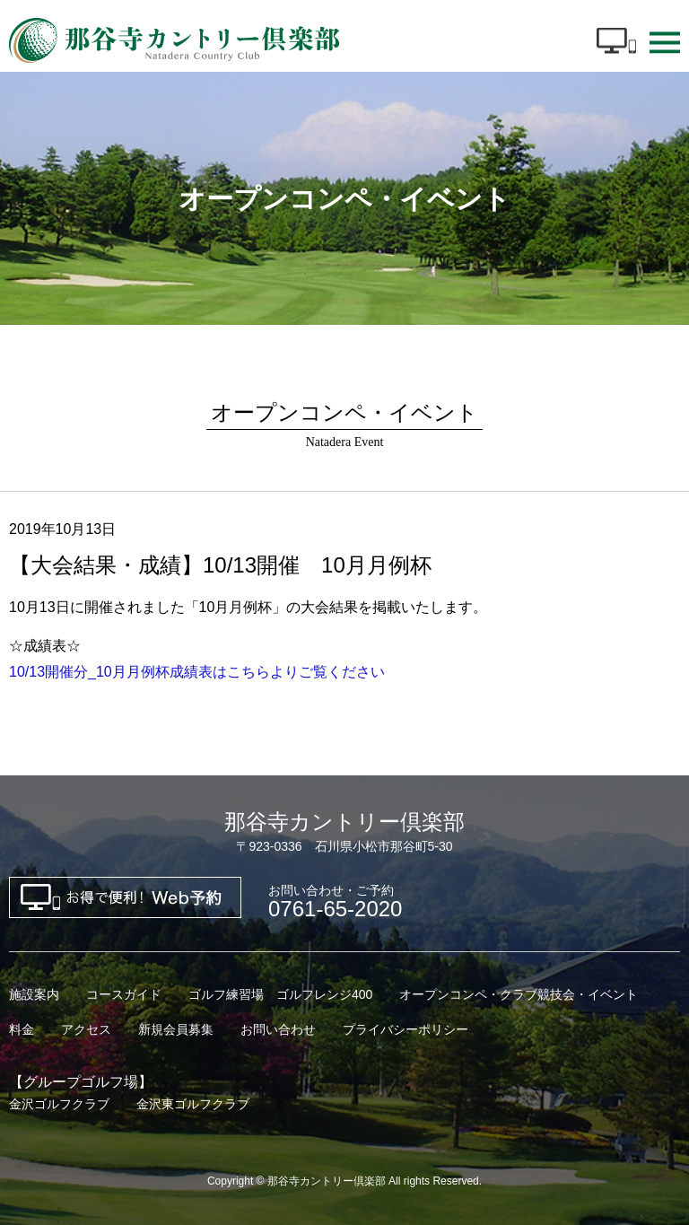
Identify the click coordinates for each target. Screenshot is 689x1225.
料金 (21, 1029)
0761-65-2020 (335, 902)
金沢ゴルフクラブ (59, 1104)
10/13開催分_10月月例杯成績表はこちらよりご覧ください (197, 671)
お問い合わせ (278, 1029)
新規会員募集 (176, 1029)
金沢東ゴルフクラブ (192, 1104)
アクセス (86, 1029)
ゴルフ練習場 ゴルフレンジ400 (280, 994)
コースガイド (123, 994)
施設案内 (34, 994)
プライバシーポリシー (405, 1029)
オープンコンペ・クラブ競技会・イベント (518, 994)
